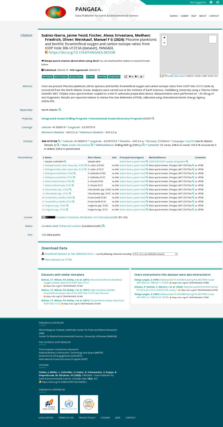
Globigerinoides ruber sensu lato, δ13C (64, 169)
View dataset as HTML (58, 259)
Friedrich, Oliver (59, 39)
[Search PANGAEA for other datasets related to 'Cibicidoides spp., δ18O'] (70, 189)
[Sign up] (211, 2)
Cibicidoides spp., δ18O (57, 189)
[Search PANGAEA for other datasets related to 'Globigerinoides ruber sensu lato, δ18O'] (86, 165)
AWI (216, 76)
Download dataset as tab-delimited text (69, 253)
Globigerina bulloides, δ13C (59, 177)
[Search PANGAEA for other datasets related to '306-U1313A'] (59, 141)
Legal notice (46, 417)
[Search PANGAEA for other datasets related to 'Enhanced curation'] (103, 226)
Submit (185, 15)
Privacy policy (87, 417)
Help (194, 15)
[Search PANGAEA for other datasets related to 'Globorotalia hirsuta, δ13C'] (73, 185)
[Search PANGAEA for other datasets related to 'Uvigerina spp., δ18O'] (67, 205)
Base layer (179, 76)
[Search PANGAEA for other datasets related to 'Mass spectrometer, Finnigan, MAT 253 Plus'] (193, 165)
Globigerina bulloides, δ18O (59, 173)
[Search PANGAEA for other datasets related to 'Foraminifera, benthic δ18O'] (74, 197)
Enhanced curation (70, 226)
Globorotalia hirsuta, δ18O (58, 181)
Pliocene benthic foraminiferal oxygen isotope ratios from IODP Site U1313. (81, 281)
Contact (214, 15)
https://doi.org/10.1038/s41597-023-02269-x (64, 381)
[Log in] (217, 2)
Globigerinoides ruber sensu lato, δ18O (64, 165)
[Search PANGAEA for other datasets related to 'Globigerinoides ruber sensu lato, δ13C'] (85, 169)
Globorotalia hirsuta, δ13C (58, 185)
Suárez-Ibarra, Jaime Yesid (64, 35)
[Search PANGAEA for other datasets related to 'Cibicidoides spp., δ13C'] (70, 193)
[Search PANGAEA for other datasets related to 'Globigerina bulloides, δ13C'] (74, 177)
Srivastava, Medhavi (132, 35)
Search (174, 15)
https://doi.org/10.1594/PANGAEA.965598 (82, 52)
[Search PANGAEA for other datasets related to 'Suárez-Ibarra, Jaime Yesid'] (147, 161)
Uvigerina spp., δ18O (55, 205)
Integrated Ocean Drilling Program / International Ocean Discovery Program (91, 118)
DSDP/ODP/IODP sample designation (167, 161)
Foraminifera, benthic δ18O (58, 197)
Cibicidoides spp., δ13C (56, 193)
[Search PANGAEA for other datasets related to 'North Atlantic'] (60, 109)
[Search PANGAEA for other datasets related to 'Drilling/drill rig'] (143, 145)
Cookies (105, 417)
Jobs (117, 417)
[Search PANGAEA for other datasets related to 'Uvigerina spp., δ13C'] (67, 209)
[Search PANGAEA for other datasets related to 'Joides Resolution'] (92, 145)
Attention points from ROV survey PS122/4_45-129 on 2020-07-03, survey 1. (176, 288)
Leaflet (169, 76)
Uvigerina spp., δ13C (55, 209)
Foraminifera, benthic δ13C (58, 201)
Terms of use (66, 417)
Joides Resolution (79, 145)
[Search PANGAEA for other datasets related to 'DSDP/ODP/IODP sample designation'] (187, 161)
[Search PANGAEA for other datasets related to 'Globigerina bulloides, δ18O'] (75, 173)
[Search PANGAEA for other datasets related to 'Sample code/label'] (65, 161)
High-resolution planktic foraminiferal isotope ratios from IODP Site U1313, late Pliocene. (78, 292)
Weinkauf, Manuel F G (94, 39)
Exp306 (190, 141)
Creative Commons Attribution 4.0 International (84, 217)
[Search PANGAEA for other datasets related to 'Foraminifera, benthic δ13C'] (73, 201)
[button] (164, 38)
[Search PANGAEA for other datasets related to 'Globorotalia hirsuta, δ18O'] (73, 181)
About (202, 15)
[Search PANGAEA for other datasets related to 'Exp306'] (58, 145)
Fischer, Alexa (101, 35)
